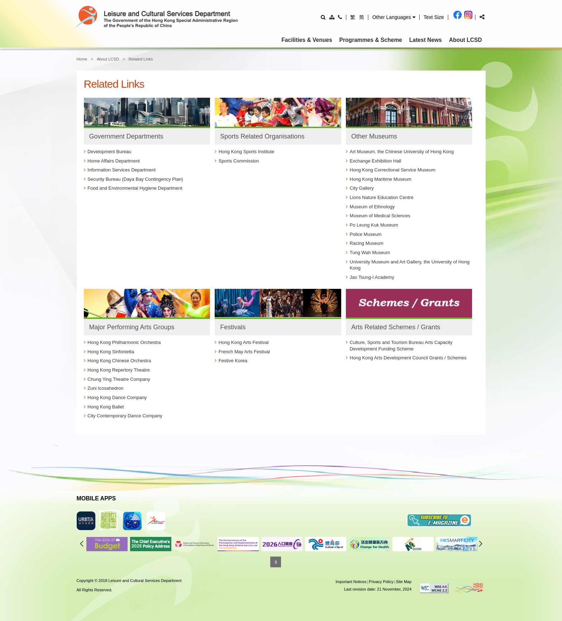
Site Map (403, 581)
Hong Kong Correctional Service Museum (392, 170)
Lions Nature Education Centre (382, 197)
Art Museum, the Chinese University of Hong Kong (402, 151)
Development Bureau (109, 151)
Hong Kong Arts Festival (243, 342)
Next (481, 543)
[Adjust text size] (434, 17)
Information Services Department (121, 170)
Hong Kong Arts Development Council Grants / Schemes (408, 357)
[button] (393, 17)
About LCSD (465, 40)
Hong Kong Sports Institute (246, 151)
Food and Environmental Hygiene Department (134, 188)
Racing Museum (367, 243)
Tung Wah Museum (370, 252)
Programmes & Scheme (370, 40)
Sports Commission (239, 161)
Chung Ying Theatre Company (118, 379)
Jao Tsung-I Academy (372, 277)
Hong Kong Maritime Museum (380, 179)
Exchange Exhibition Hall (375, 161)
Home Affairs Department (113, 161)
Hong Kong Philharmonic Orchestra (124, 342)
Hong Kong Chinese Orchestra (119, 360)
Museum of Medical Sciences (380, 215)
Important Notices (350, 581)
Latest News (425, 40)
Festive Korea (233, 360)
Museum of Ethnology (372, 206)
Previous (82, 543)
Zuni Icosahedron (105, 388)
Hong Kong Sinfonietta (110, 351)
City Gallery (362, 188)
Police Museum (366, 234)
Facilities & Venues (306, 40)
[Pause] (275, 562)
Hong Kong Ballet (105, 406)
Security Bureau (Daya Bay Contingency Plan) (135, 179)
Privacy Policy (381, 581)
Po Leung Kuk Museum (374, 225)
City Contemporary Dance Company (124, 415)
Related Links (141, 59)
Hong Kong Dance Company (117, 397)
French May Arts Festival (244, 351)
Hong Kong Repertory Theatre (118, 370)
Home (82, 59)
